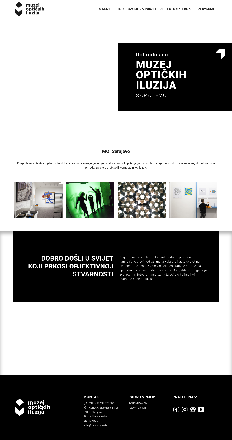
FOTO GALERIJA (179, 9)
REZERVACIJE (204, 9)
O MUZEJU (107, 9)
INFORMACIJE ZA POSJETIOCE (141, 9)
